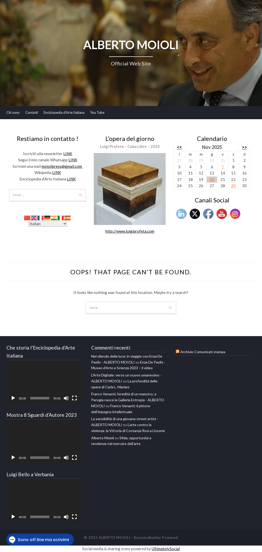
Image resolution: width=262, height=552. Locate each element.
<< (179, 147)
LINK (67, 153)
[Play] (13, 398)
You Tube (97, 112)
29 (233, 185)
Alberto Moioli (102, 438)
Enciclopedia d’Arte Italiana (64, 112)
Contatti (31, 112)
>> (244, 147)
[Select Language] (47, 224)
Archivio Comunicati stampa (202, 352)
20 (212, 179)
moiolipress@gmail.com (62, 166)
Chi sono (13, 112)
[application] (43, 382)
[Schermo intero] (74, 398)
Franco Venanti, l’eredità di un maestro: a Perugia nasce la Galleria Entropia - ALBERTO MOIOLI (127, 400)
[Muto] (66, 398)
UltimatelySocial (166, 548)
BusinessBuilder (147, 537)
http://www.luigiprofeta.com (129, 231)
